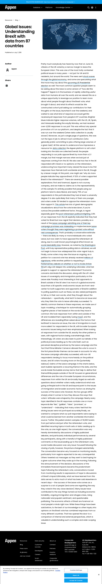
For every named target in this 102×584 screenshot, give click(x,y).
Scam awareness (38, 559)
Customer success (38, 546)
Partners (52, 548)
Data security (39, 541)
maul (79, 317)
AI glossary (23, 552)
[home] (10, 7)
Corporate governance (54, 559)
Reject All (76, 576)
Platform (48, 7)
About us (53, 541)
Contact (53, 545)
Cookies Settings (76, 571)
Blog (21, 545)
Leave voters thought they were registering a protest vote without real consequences (69, 229)
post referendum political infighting (74, 214)
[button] (38, 7)
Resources (23, 541)
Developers (39, 551)
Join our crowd (25, 556)
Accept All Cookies (76, 581)
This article (60, 204)
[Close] (99, 575)
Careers (37, 554)
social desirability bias (51, 245)
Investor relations (53, 553)
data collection (59, 148)
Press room (24, 548)
